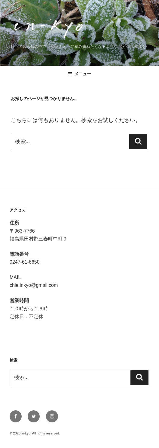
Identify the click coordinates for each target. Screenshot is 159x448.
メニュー (79, 73)
